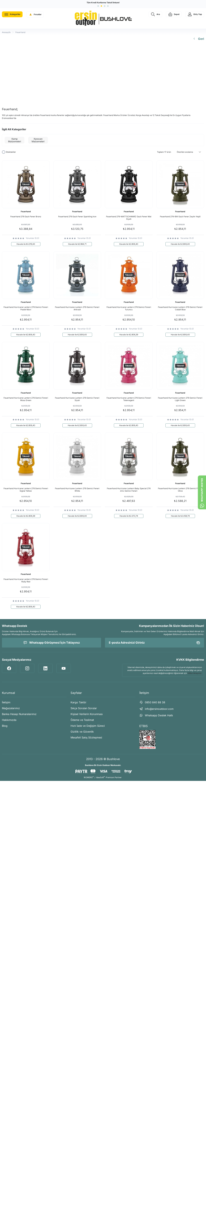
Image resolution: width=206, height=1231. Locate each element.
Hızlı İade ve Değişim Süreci (88, 725)
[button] (98, 6)
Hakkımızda (9, 720)
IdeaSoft (100, 777)
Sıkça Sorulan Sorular (84, 708)
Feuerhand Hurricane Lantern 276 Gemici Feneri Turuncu (129, 308)
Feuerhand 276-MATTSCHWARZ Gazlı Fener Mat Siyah (128, 217)
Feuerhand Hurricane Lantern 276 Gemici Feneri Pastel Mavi (26, 308)
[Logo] (103, 18)
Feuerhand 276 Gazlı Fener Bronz (25, 216)
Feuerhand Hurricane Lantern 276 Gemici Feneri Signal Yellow (26, 489)
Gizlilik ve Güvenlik (82, 731)
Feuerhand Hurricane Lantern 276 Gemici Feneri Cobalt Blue (180, 308)
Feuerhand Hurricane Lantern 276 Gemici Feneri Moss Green (26, 399)
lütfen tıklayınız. (195, 673)
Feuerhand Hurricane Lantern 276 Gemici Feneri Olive (180, 489)
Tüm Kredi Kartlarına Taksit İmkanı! (103, 2)
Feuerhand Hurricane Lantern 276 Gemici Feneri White (77, 489)
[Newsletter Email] (154, 643)
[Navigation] (12, 14)
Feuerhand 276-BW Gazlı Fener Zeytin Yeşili (180, 216)
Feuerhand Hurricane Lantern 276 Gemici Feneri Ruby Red (26, 580)
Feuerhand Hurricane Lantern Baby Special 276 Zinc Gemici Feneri (129, 489)
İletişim (6, 702)
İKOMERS (89, 777)
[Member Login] (194, 14)
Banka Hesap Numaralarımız (19, 714)
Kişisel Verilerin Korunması (87, 714)
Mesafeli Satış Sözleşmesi (86, 737)
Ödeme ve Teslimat (82, 720)
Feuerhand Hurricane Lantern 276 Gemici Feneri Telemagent (129, 399)
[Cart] (174, 14)
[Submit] (198, 643)
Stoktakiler (11, 152)
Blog (4, 725)
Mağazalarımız (11, 708)
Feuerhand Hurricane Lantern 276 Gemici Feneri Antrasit (77, 308)
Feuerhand (20, 32)
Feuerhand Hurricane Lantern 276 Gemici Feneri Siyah (77, 399)
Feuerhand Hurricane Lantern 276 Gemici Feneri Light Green (180, 399)
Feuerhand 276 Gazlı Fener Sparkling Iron (77, 216)
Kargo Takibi (78, 702)
